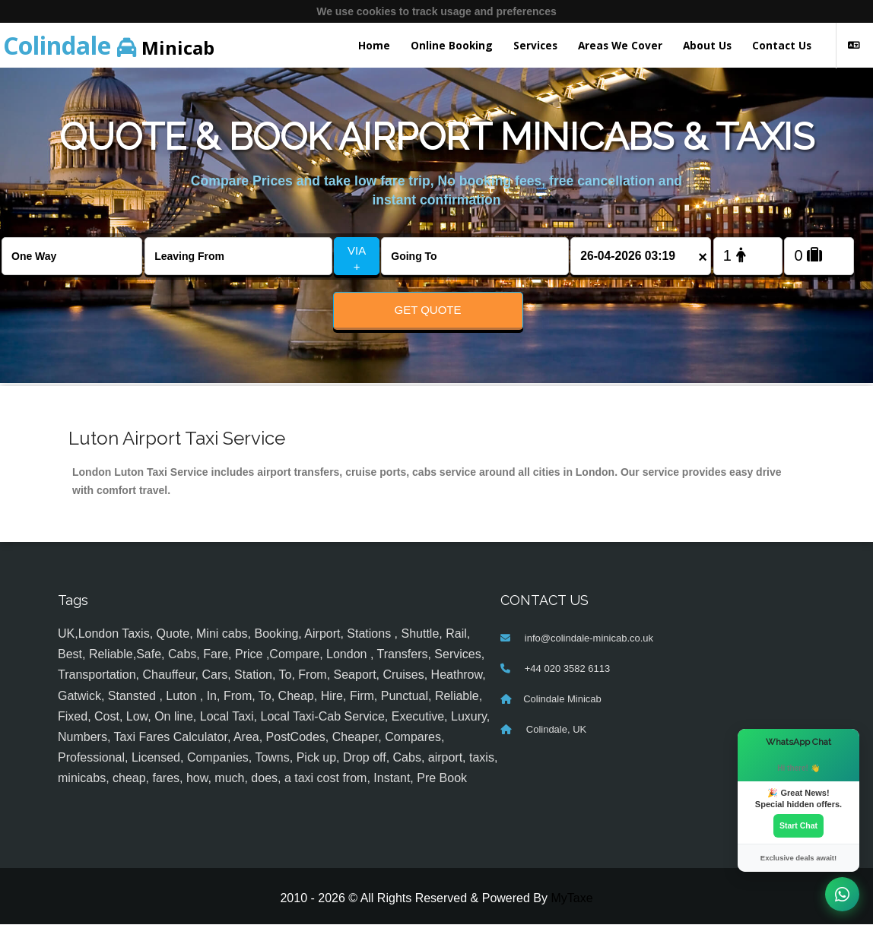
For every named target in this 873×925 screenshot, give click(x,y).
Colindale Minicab (562, 699)
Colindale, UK (554, 730)
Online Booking (452, 45)
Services (535, 45)
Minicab (108, 45)
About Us (707, 45)
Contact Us (781, 45)
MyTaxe (571, 898)
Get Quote (427, 309)
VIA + (357, 258)
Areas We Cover (620, 45)
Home (374, 45)
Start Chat (798, 825)
